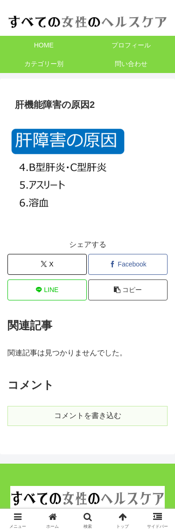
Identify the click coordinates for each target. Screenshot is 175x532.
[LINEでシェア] (47, 289)
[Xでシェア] (47, 264)
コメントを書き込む (87, 415)
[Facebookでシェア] (128, 264)
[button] (128, 289)
